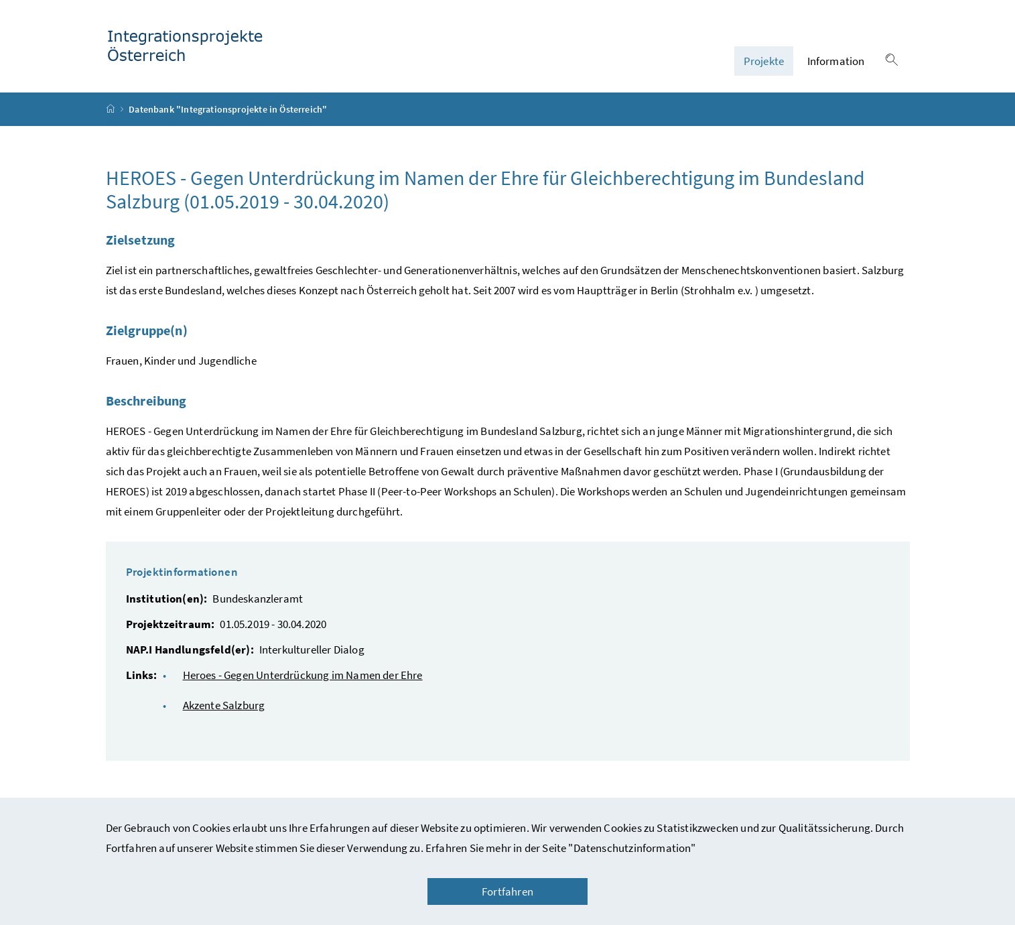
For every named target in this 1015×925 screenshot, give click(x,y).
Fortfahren (507, 891)
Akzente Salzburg (224, 705)
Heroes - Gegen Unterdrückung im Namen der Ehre (303, 675)
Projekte (764, 61)
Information (836, 61)
